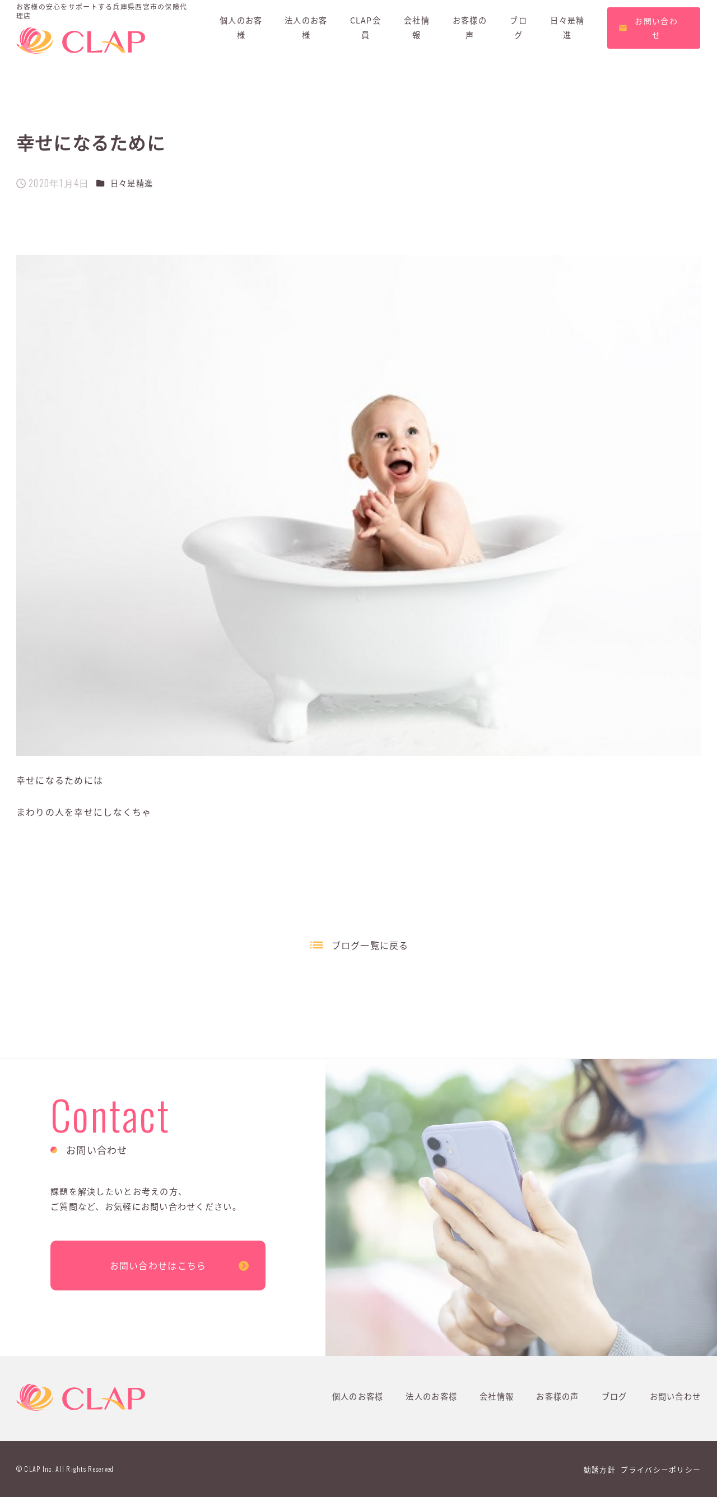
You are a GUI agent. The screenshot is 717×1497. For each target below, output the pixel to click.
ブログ (614, 1396)
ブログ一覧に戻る (370, 945)
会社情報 (496, 1396)
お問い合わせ (675, 1396)
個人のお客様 (358, 1396)
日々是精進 (131, 183)
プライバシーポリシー (661, 1469)
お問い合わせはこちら (158, 1265)
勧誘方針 (600, 1469)
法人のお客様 (431, 1396)
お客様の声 (557, 1396)
